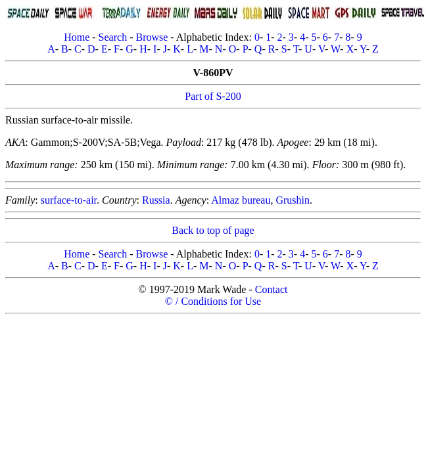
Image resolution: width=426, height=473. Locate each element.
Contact (271, 289)
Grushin (292, 200)
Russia (156, 200)
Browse (151, 37)
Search (113, 37)
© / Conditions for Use (213, 301)
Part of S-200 (213, 96)
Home (76, 37)
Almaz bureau (240, 200)
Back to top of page (213, 230)
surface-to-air (69, 200)
